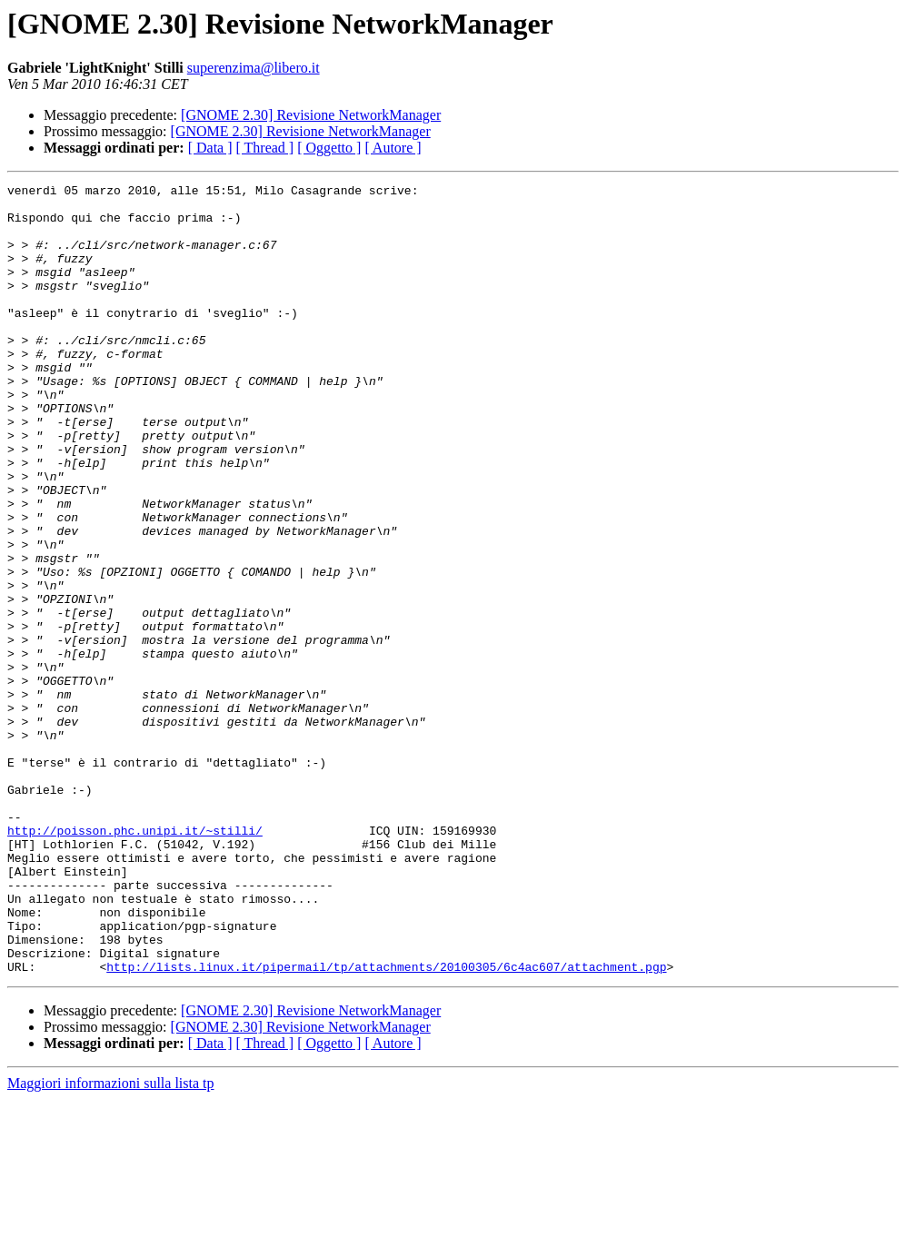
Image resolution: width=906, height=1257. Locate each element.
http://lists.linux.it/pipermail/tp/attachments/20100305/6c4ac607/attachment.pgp (386, 1124)
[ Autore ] (392, 147)
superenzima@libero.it (253, 67)
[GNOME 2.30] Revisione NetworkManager (311, 115)
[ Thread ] (265, 147)
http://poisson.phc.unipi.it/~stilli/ (135, 961)
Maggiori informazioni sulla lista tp (110, 1241)
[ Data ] (210, 147)
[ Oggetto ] (329, 147)
